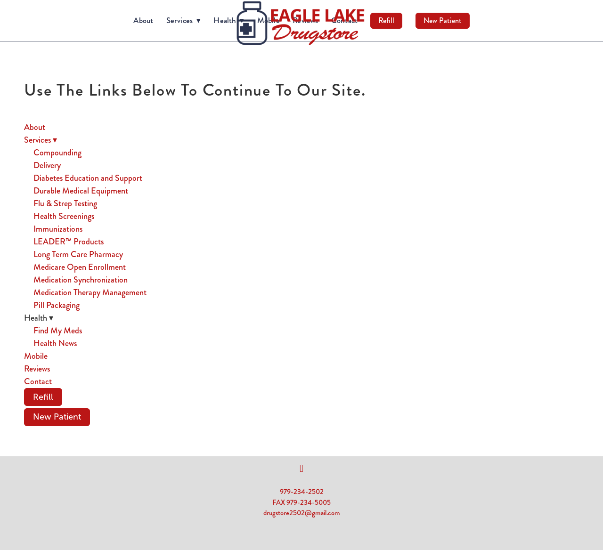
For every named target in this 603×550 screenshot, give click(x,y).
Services (183, 20)
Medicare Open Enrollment (79, 267)
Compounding (57, 152)
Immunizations (57, 229)
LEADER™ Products (68, 241)
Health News (55, 343)
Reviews (37, 369)
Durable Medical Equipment (80, 191)
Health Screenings (63, 216)
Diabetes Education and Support (87, 178)
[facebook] (301, 468)
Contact (38, 381)
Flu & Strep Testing (65, 203)
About (143, 20)
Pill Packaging (56, 305)
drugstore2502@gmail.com (301, 513)
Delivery (47, 165)
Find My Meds (57, 330)
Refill (386, 20)
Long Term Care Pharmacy (78, 254)
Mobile (36, 356)
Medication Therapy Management (90, 292)
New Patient (443, 20)
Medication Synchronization (80, 280)
